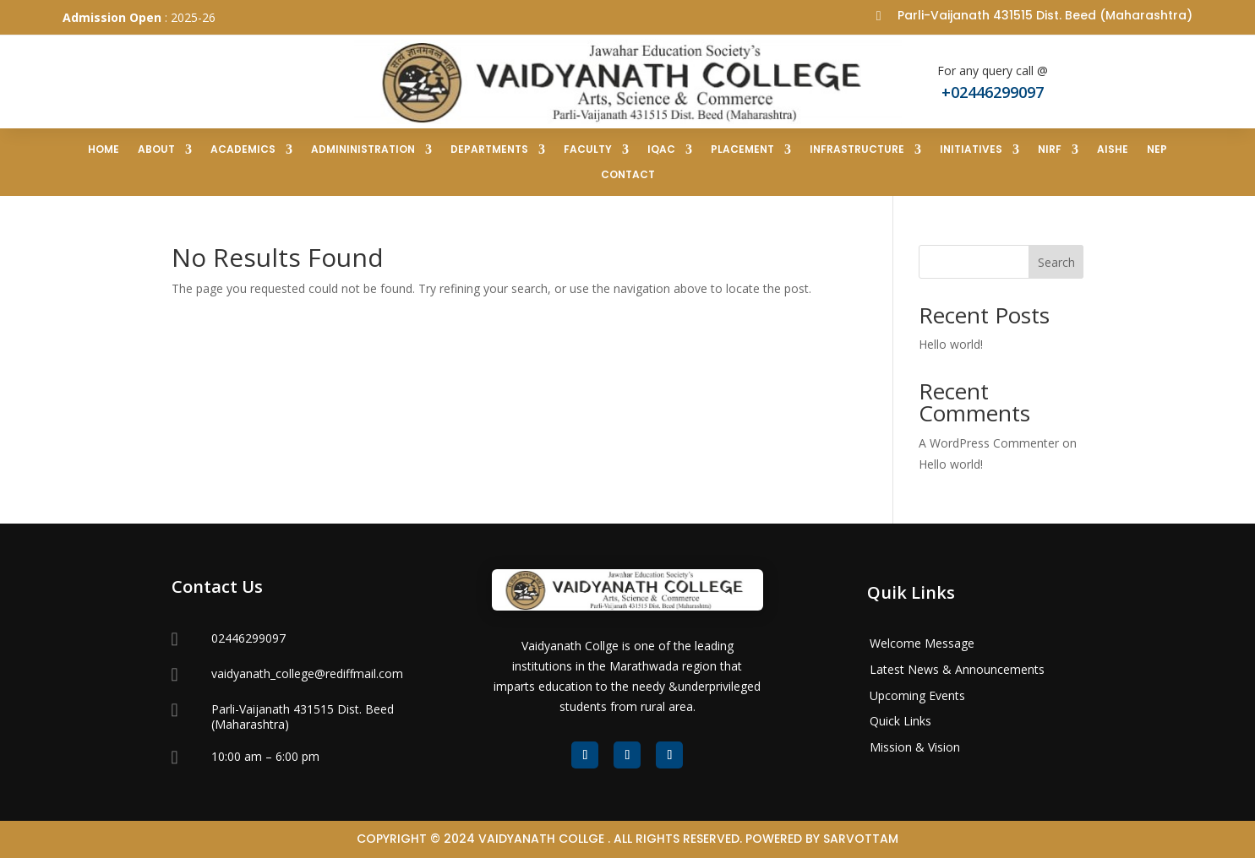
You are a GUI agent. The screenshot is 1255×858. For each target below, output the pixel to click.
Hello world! (951, 344)
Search (1056, 262)
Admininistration (363, 150)
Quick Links (900, 721)
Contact (628, 175)
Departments (489, 150)
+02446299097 (992, 92)
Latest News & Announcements (957, 669)
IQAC (661, 150)
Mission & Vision (915, 747)
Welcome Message (922, 643)
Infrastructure (857, 150)
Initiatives (971, 150)
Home (103, 150)
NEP (1157, 150)
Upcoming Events (917, 695)
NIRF (1049, 150)
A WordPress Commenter (989, 443)
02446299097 (248, 638)
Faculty (588, 150)
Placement (742, 150)
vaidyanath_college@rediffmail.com (307, 673)
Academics (243, 150)
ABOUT (156, 150)
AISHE (1112, 150)
